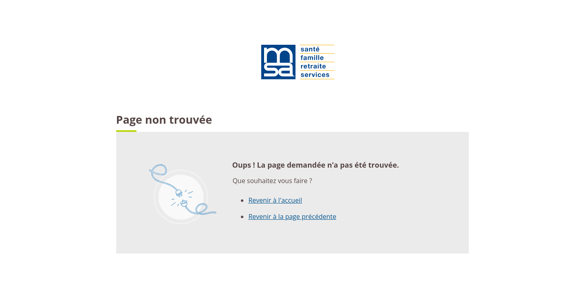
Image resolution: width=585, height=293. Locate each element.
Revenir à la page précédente (292, 216)
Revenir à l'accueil (275, 200)
